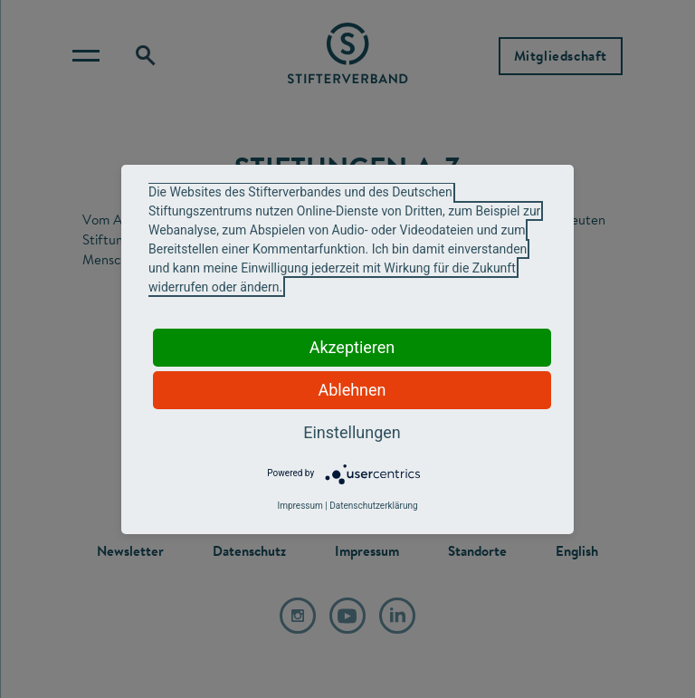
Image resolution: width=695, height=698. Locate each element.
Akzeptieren (352, 347)
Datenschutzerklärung (373, 506)
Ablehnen (352, 389)
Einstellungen (351, 432)
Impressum (299, 506)
